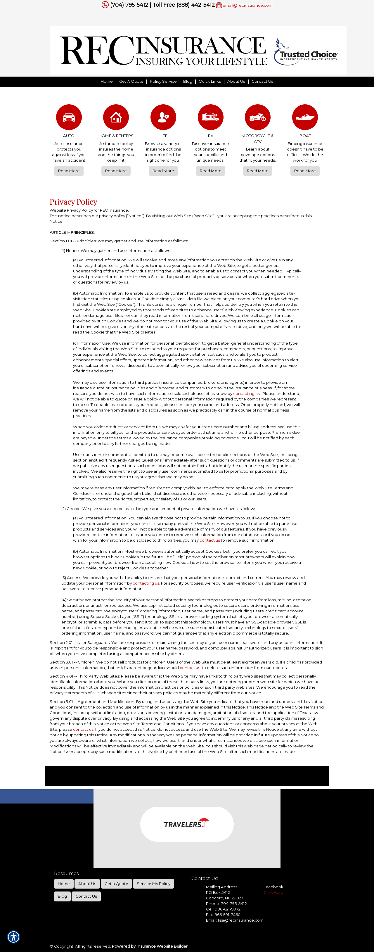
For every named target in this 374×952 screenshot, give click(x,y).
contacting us (246, 393)
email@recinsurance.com (248, 5)
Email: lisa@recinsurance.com (235, 920)
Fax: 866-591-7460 (223, 914)
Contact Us (86, 896)
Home (64, 883)
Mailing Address (221, 886)
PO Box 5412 (218, 892)
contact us (210, 540)
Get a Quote (116, 883)
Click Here (273, 892)
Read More (69, 170)
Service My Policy (153, 883)
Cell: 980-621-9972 (223, 909)
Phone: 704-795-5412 (226, 903)
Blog (62, 896)
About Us (87, 883)
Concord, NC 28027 (224, 898)
